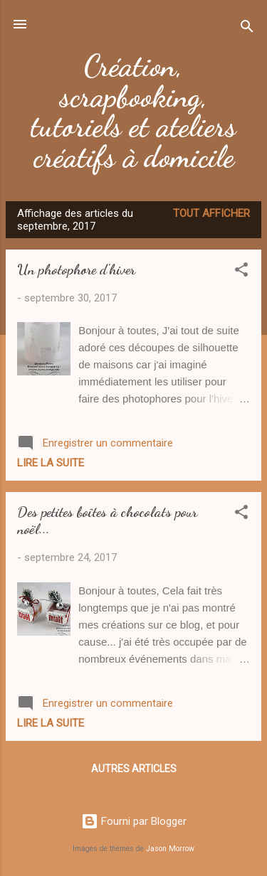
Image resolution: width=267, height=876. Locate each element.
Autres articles (134, 768)
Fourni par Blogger (134, 821)
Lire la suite (50, 462)
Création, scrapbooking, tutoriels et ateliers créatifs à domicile (133, 111)
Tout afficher (211, 213)
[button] (241, 272)
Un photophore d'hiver (76, 269)
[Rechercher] (247, 28)
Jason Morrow (170, 848)
